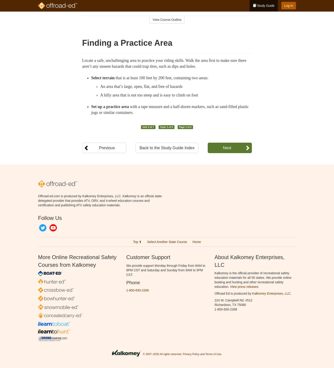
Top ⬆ (137, 242)
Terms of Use (213, 354)
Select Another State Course (167, 242)
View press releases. (244, 287)
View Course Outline (167, 20)
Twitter (42, 227)
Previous (107, 148)
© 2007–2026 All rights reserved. (162, 354)
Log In (288, 5)
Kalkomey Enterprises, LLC (271, 293)
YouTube (53, 227)
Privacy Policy (191, 354)
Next (227, 148)
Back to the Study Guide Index (166, 148)
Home (197, 242)
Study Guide (263, 5)
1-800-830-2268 (137, 290)
